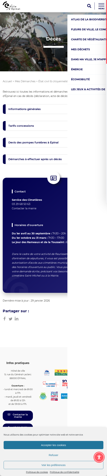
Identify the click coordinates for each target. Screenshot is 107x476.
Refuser (53, 455)
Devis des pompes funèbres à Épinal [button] (33, 142)
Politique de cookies (37, 472)
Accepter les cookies (53, 445)
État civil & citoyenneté (53, 81)
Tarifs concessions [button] (21, 125)
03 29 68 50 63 (21, 204)
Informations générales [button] (24, 109)
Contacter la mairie (24, 208)
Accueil (7, 81)
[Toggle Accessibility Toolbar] (99, 457)
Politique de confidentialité (64, 472)
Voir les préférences (53, 465)
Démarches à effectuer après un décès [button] (35, 159)
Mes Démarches (25, 81)
